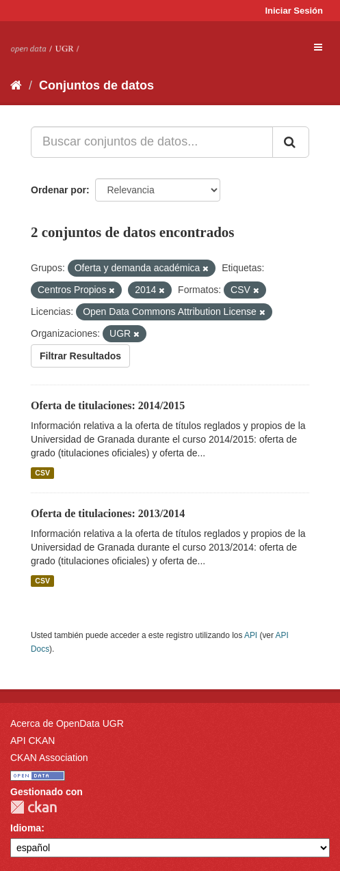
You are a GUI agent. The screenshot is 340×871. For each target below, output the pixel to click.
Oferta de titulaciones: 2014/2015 (108, 405)
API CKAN (32, 740)
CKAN (33, 807)
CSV (42, 473)
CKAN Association (49, 757)
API (250, 635)
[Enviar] (290, 142)
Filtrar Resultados (80, 355)
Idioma (25, 827)
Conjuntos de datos (96, 85)
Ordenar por (58, 189)
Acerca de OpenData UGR (67, 723)
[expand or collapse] (318, 47)
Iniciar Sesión (294, 10)
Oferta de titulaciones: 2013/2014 (108, 513)
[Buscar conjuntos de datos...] (152, 142)
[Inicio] (16, 85)
